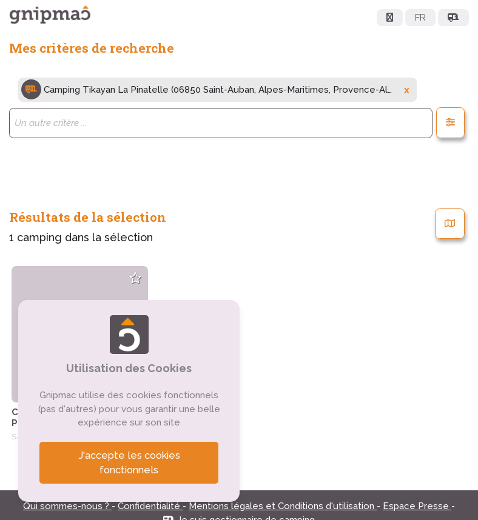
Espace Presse (417, 506)
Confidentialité (150, 506)
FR (420, 17)
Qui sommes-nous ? (67, 506)
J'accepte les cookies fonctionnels (129, 462)
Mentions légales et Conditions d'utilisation (283, 506)
